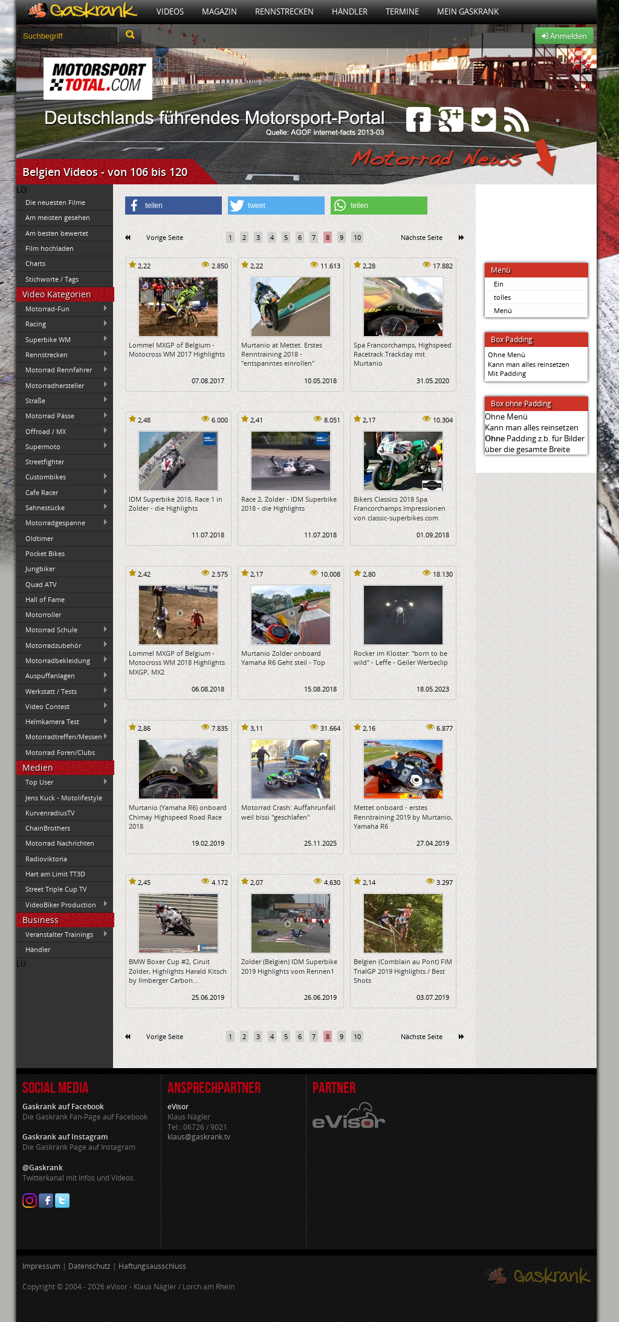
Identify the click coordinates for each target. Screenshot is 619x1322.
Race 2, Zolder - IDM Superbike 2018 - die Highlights (289, 503)
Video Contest (62, 706)
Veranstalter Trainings (62, 934)
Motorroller (43, 614)
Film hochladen (49, 248)
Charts (35, 263)
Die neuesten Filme (55, 202)
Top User (62, 782)
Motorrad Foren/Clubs (60, 752)
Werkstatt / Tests (62, 691)
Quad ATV (41, 584)
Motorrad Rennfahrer (62, 370)
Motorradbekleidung (62, 660)
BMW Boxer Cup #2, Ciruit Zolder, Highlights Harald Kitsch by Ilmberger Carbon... (178, 971)
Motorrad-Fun (62, 309)
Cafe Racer (62, 492)
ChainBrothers (47, 827)
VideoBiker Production (62, 904)
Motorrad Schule (62, 630)
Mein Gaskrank (468, 11)
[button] (173, 205)
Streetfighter (44, 461)
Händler (350, 11)
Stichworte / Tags (52, 279)
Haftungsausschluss (152, 1266)
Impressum (41, 1266)
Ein (499, 283)
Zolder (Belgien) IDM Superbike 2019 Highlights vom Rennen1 (289, 966)
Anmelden (564, 35)
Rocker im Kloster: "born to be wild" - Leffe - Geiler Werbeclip (401, 658)
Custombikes (62, 477)
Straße (62, 400)
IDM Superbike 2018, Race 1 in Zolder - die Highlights (175, 503)
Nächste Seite (421, 237)
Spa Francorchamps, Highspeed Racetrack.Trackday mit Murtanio (403, 354)
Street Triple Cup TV (56, 888)
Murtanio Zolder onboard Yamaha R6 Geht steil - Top (283, 658)
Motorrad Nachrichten (59, 842)
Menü (503, 310)
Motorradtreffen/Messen (62, 737)
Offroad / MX (62, 431)
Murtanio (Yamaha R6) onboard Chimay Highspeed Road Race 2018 (178, 817)
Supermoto (62, 446)
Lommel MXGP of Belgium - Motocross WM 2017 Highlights (177, 349)
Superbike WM (62, 339)
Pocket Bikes (45, 553)
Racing (62, 324)
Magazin (219, 11)
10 (357, 237)
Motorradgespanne (62, 523)
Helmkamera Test (62, 722)
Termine (402, 11)
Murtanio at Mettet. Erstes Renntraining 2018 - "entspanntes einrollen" (281, 354)
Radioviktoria (46, 858)
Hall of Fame (45, 599)
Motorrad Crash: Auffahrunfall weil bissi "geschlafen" (288, 812)
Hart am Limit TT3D (55, 873)
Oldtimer (39, 538)
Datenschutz (89, 1266)
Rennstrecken (284, 11)
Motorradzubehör (62, 645)
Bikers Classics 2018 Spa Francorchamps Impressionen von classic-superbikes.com (400, 508)
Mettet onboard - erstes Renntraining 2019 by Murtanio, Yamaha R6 (403, 817)
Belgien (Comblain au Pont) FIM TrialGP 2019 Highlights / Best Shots (403, 971)
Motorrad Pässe (62, 416)
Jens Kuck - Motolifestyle (63, 797)
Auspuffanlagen (62, 676)
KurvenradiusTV (50, 812)
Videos (170, 11)
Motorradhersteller (62, 385)
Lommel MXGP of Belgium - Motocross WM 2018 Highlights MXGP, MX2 (177, 662)
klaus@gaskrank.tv (198, 1137)
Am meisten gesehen (57, 217)
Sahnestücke (62, 507)
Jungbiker (40, 568)
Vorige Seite (164, 237)
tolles (502, 297)
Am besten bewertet (56, 233)
